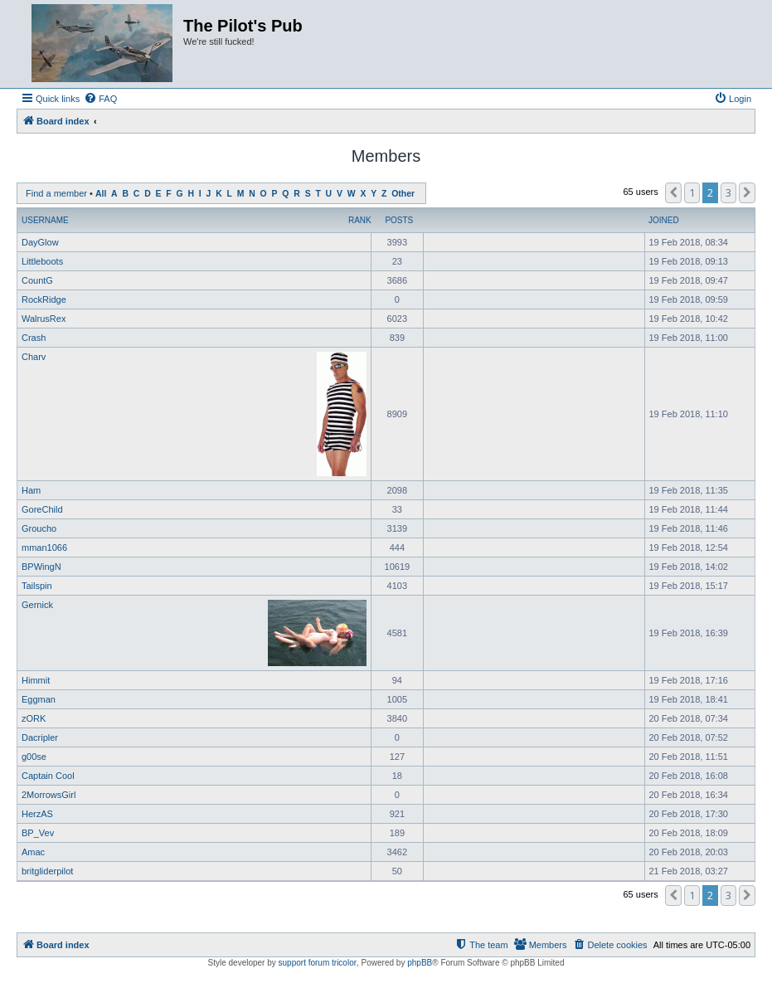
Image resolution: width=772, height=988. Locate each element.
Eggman (39, 699)
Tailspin (37, 586)
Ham (31, 490)
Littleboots (42, 261)
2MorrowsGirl (48, 795)
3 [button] (728, 192)
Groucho (39, 528)
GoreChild (42, 509)
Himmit (36, 680)
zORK (34, 718)
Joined (663, 220)
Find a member (56, 193)
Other (403, 193)
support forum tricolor (318, 962)
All (100, 193)
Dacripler (40, 737)
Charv (34, 357)
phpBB (419, 962)
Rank (359, 220)
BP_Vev (38, 833)
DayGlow (40, 242)
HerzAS (37, 814)
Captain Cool (48, 776)
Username (45, 220)
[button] (673, 192)
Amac (33, 852)
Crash (34, 338)
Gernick (37, 605)
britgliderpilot (47, 871)
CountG (37, 280)
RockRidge (44, 299)
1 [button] (692, 192)
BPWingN (41, 567)
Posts (399, 220)
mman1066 (44, 547)
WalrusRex (44, 319)
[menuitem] (100, 99)
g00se (34, 757)
